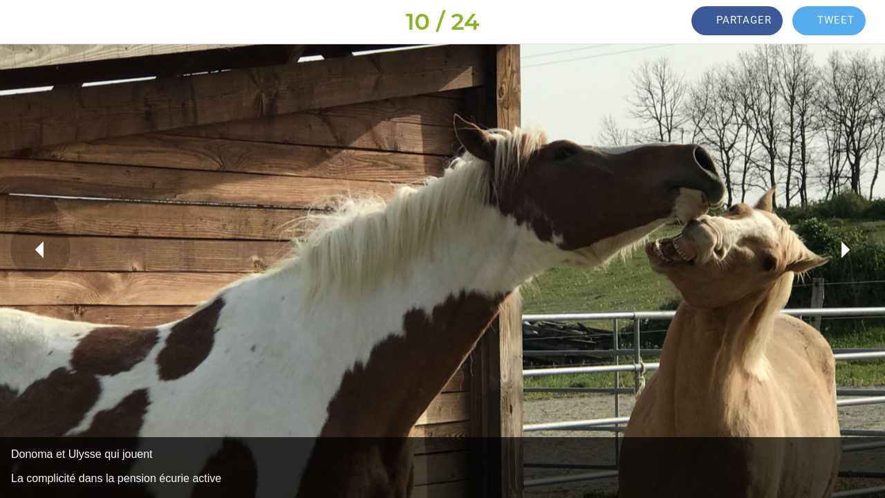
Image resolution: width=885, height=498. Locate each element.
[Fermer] (22, 22)
